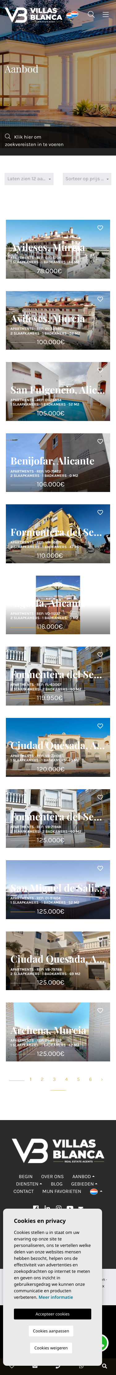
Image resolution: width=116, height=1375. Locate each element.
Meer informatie (56, 1297)
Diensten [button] (27, 1184)
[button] (96, 1191)
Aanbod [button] (81, 1177)
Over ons (52, 1177)
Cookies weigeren (51, 1348)
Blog (56, 1184)
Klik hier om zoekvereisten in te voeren (34, 141)
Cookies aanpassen (51, 1331)
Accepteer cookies (53, 1314)
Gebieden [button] (82, 1184)
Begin (26, 1177)
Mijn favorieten (61, 1191)
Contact (24, 1191)
